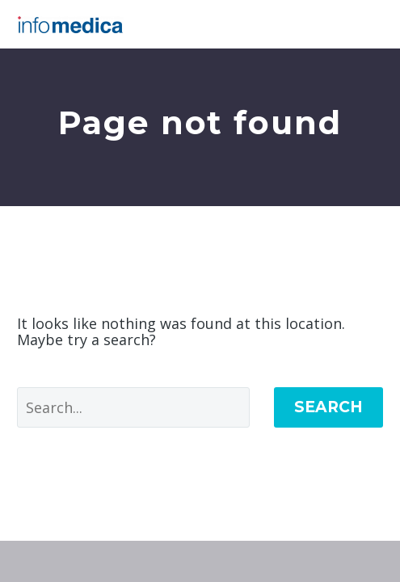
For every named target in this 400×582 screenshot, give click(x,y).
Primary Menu (368, 24)
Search (328, 407)
